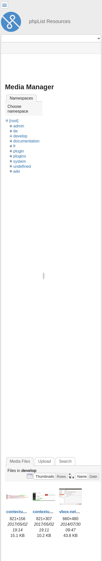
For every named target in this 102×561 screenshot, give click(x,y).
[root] (13, 121)
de (15, 131)
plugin (18, 151)
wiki (16, 171)
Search (65, 461)
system (19, 161)
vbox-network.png (76, 512)
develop (20, 136)
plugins (19, 156)
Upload (44, 461)
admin (18, 126)
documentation (26, 141)
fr (14, 146)
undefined (22, 166)
